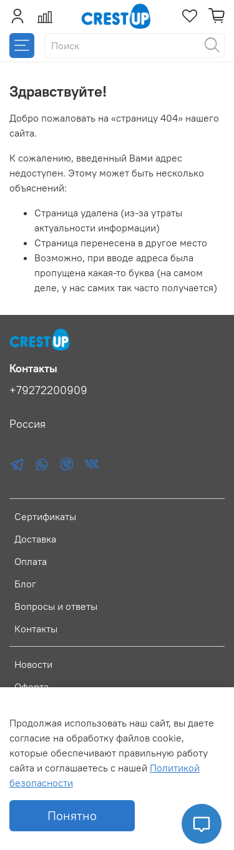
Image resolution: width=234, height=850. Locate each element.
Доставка (35, 539)
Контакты (35, 628)
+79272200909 (48, 390)
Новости (33, 664)
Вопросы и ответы (55, 606)
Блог (25, 583)
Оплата (30, 561)
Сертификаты (45, 516)
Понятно (72, 815)
